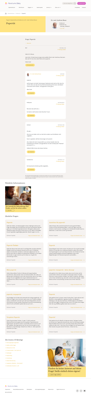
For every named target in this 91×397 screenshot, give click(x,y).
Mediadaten (29, 389)
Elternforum (21, 7)
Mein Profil (82, 3)
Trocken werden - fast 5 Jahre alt (14, 350)
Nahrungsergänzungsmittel (13, 342)
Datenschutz (51, 389)
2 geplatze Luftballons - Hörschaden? (15, 363)
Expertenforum (11, 7)
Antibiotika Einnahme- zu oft (13, 365)
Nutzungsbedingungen (40, 389)
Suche (75, 3)
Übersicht (29, 43)
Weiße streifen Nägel (11, 345)
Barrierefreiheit (8, 392)
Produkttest (77, 7)
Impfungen (9, 353)
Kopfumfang (9, 355)
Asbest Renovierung (11, 360)
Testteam (84, 7)
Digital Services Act (61, 389)
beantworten (31, 65)
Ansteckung (9, 358)
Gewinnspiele (40, 7)
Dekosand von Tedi (11, 347)
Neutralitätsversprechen (18, 389)
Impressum (7, 389)
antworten (32, 93)
